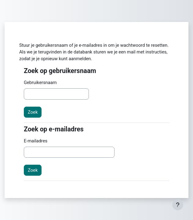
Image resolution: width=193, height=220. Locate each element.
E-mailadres (35, 141)
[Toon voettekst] (177, 204)
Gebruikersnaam (40, 82)
